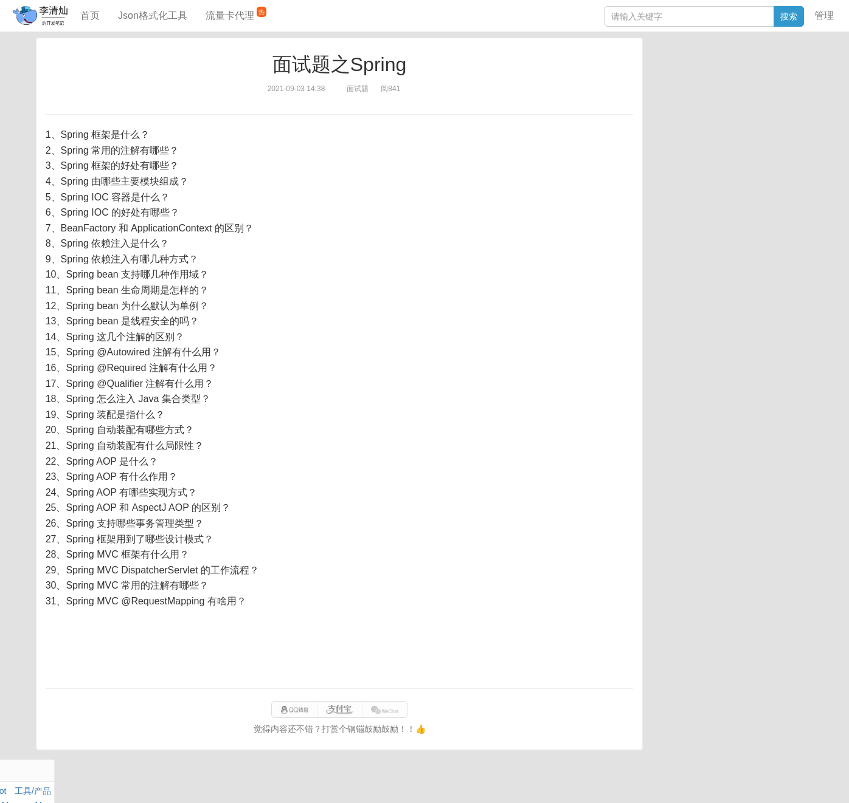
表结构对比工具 (682, 229)
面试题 (746, 84)
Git (657, 112)
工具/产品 (790, 70)
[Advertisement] (339, 648)
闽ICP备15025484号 (376, 781)
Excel (662, 126)
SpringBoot (747, 70)
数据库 (708, 70)
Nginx (798, 98)
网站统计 (663, 781)
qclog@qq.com (466, 781)
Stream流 (764, 98)
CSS (800, 112)
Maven (776, 84)
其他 (732, 98)
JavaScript (710, 84)
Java (661, 70)
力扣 (682, 70)
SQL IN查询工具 (682, 192)
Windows (669, 98)
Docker (704, 98)
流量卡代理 (236, 14)
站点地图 (624, 781)
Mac (801, 84)
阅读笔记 (669, 84)
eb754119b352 (575, 781)
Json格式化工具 (152, 15)
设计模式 (712, 112)
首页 (90, 15)
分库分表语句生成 (686, 211)
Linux (679, 112)
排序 (776, 112)
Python (749, 112)
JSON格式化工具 (684, 174)
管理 (824, 15)
